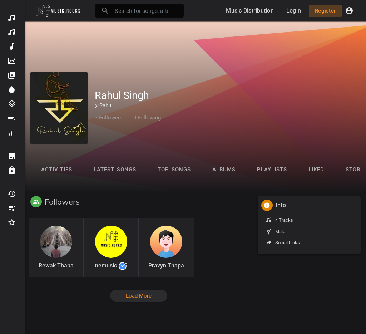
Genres (12, 103)
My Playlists (12, 208)
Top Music (12, 61)
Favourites (12, 222)
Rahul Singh (122, 95)
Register (325, 11)
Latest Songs (115, 169)
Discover (12, 18)
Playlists (12, 118)
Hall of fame (12, 132)
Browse (12, 156)
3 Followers (109, 117)
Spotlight (12, 89)
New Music (12, 46)
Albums (12, 75)
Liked (316, 169)
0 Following (147, 117)
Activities (56, 169)
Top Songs (174, 169)
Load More (139, 296)
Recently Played (12, 194)
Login (293, 10)
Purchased (12, 170)
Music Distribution (12, 32)
